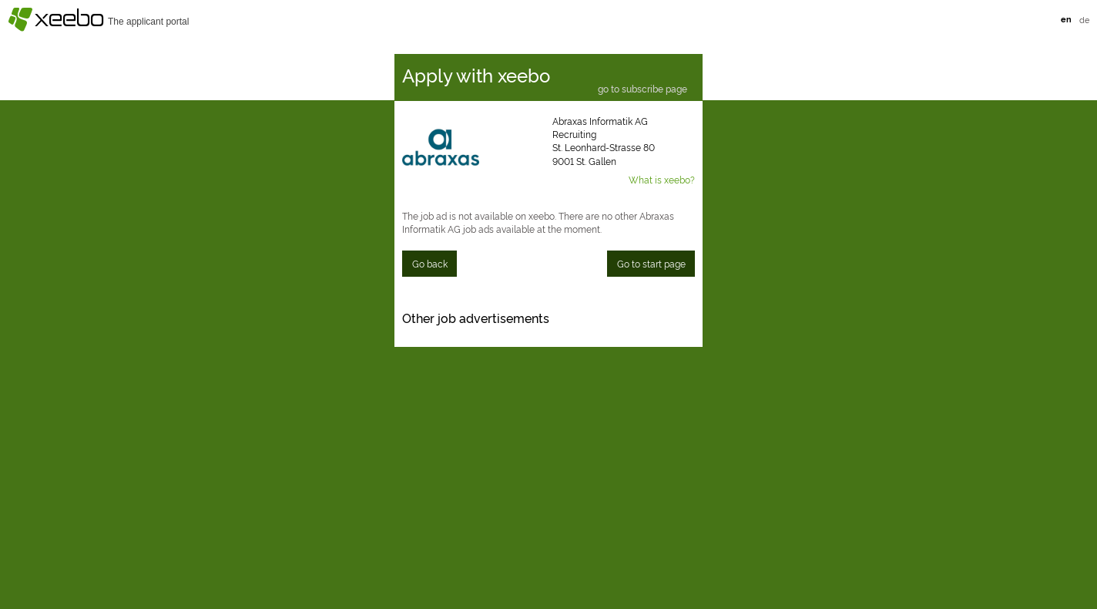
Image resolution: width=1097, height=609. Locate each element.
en (1066, 19)
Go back (430, 263)
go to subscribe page (642, 89)
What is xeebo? (662, 179)
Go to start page (651, 263)
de (1084, 19)
